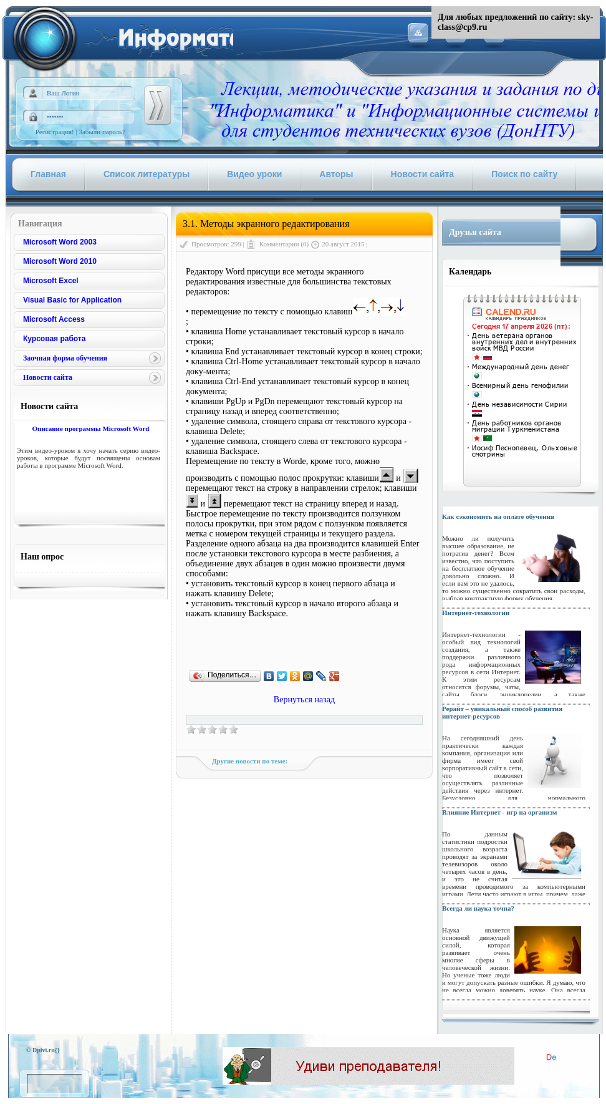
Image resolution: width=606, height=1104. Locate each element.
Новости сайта (47, 377)
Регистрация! (55, 131)
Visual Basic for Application (72, 300)
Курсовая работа (54, 338)
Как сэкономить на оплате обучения (498, 516)
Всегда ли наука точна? (478, 908)
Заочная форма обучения (65, 358)
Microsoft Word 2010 (60, 261)
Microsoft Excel (51, 280)
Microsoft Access (54, 319)
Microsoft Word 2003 (60, 242)
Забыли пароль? (102, 131)
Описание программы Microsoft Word (90, 428)
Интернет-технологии (475, 612)
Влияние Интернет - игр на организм (499, 812)
